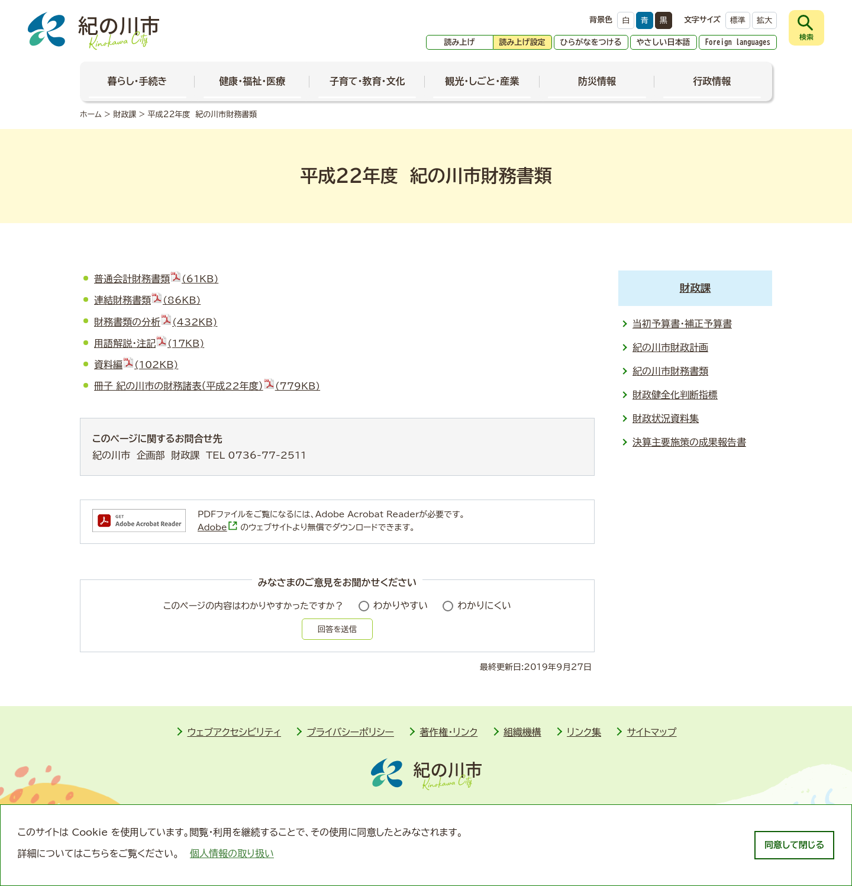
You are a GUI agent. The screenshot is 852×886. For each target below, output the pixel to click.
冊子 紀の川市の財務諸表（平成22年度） (207, 386)
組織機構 (522, 732)
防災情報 (597, 81)
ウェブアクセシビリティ (234, 732)
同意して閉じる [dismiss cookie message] (794, 844)
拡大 (764, 20)
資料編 (136, 364)
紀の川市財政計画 (670, 347)
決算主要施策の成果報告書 (689, 442)
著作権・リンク (448, 732)
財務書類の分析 (155, 322)
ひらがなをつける (591, 42)
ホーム (91, 114)
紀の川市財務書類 (670, 371)
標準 (738, 20)
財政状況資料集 (665, 418)
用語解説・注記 (149, 343)
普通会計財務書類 (156, 278)
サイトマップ (651, 732)
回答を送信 (337, 629)
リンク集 (584, 732)
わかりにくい (484, 605)
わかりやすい (400, 605)
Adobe (218, 527)
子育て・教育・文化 (367, 81)
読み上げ (459, 42)
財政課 (124, 114)
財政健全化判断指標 (675, 394)
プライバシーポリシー (350, 732)
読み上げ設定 (522, 42)
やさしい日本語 (663, 42)
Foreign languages (738, 42)
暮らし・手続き (137, 81)
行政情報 (712, 81)
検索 (806, 36)
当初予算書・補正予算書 (682, 323)
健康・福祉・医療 (252, 81)
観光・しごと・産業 (482, 81)
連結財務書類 (147, 300)
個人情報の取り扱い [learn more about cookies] (232, 853)
